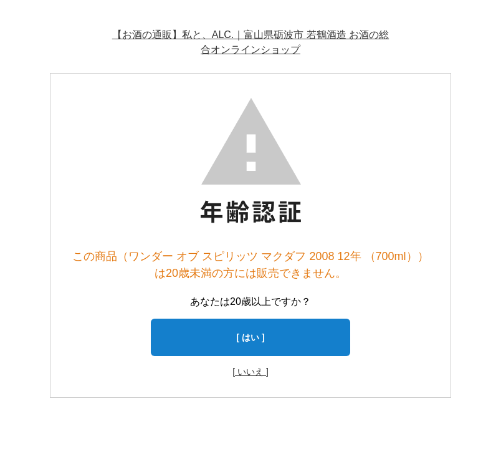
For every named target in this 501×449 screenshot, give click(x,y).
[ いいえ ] (250, 372)
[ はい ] (250, 337)
